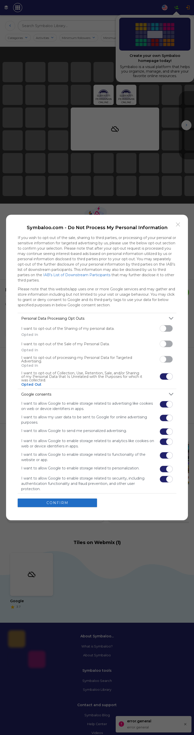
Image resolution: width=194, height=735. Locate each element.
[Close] (178, 224)
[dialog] (97, 367)
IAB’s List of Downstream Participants (76, 275)
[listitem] (97, 318)
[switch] (166, 328)
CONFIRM (57, 503)
